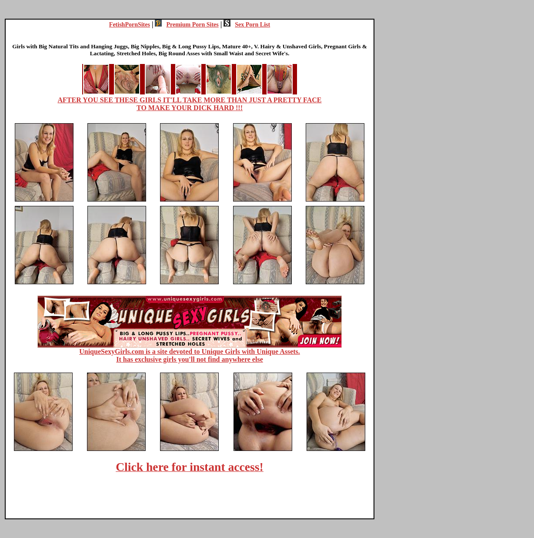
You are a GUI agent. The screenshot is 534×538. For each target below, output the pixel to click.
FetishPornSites (129, 24)
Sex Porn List (247, 24)
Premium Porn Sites (186, 24)
